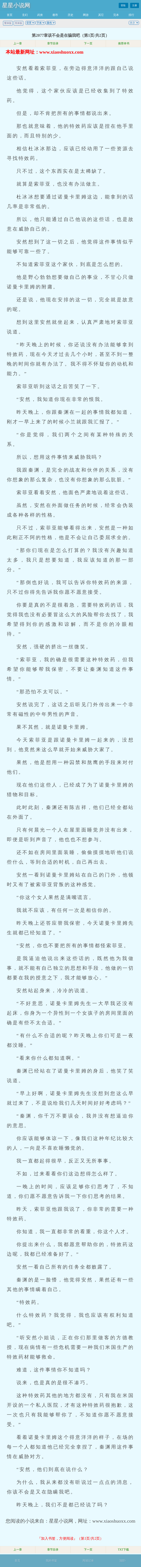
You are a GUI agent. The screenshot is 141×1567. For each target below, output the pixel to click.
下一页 (88, 43)
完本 (116, 14)
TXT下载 (123, 1549)
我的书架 (51, 1560)
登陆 (123, 5)
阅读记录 (88, 1560)
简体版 (18, 23)
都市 (55, 14)
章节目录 (52, 43)
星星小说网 (16, 5)
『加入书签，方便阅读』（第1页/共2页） (70, 1538)
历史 (70, 14)
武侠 (40, 14)
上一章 (17, 43)
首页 (9, 14)
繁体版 (7, 23)
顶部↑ (122, 1560)
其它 (101, 14)
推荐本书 (124, 43)
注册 (134, 5)
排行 (131, 14)
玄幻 (25, 14)
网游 (86, 14)
